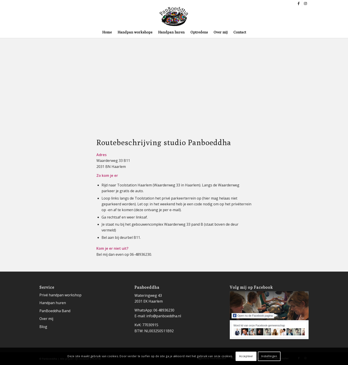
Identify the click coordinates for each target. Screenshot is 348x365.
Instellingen (269, 356)
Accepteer (246, 356)
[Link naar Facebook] (298, 3)
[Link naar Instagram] (305, 3)
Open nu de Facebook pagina (253, 315)
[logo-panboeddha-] (174, 17)
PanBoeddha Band (54, 310)
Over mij (46, 318)
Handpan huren (52, 302)
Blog (43, 326)
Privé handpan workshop (60, 295)
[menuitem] (107, 32)
